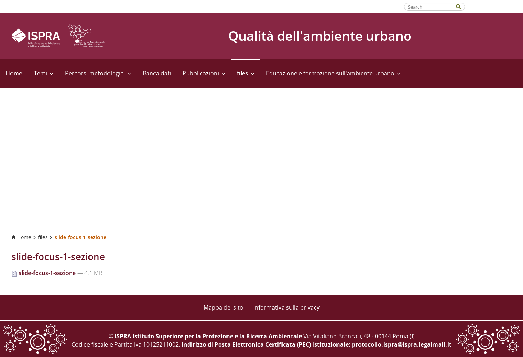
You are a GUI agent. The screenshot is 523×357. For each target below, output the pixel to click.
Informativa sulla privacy (286, 307)
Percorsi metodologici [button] (98, 73)
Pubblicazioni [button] (204, 73)
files (43, 237)
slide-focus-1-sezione (44, 273)
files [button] (245, 73)
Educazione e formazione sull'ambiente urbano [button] (333, 73)
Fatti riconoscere (494, 6)
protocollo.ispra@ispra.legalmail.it (401, 344)
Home (14, 73)
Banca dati (157, 73)
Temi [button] (44, 73)
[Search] (461, 6)
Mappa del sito (223, 307)
